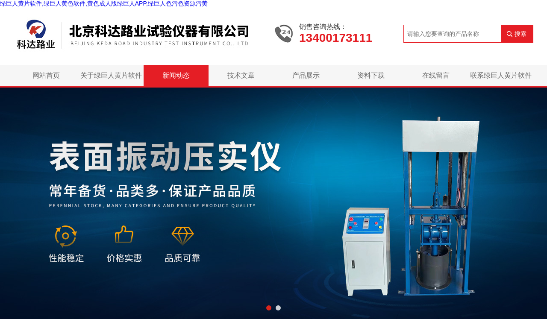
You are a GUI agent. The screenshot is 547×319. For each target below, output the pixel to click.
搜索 (520, 33)
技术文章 (241, 75)
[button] (268, 307)
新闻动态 (176, 75)
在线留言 (436, 75)
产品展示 (306, 75)
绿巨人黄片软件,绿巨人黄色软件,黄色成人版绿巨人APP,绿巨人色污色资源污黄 (104, 3)
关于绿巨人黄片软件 (111, 75)
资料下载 (371, 75)
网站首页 (46, 75)
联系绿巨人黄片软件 (501, 75)
